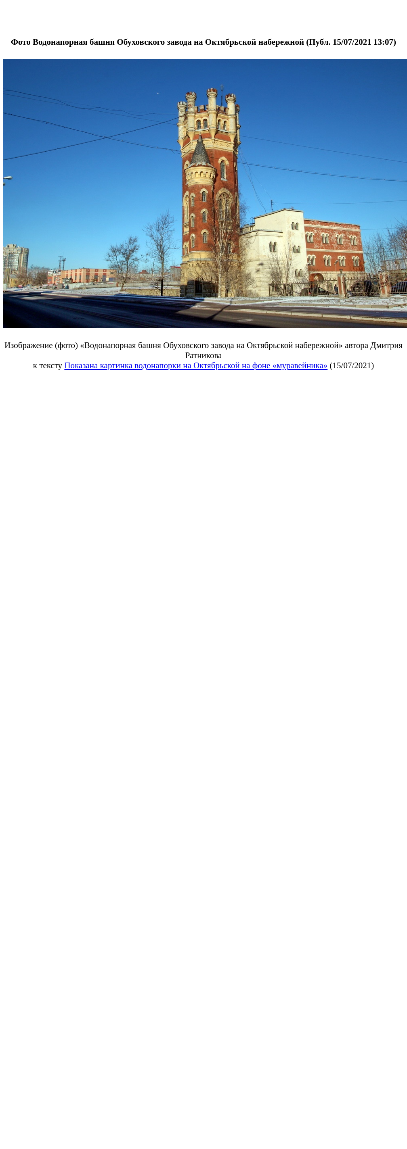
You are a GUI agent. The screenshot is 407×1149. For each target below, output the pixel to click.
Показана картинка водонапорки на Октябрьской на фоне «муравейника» (195, 365)
